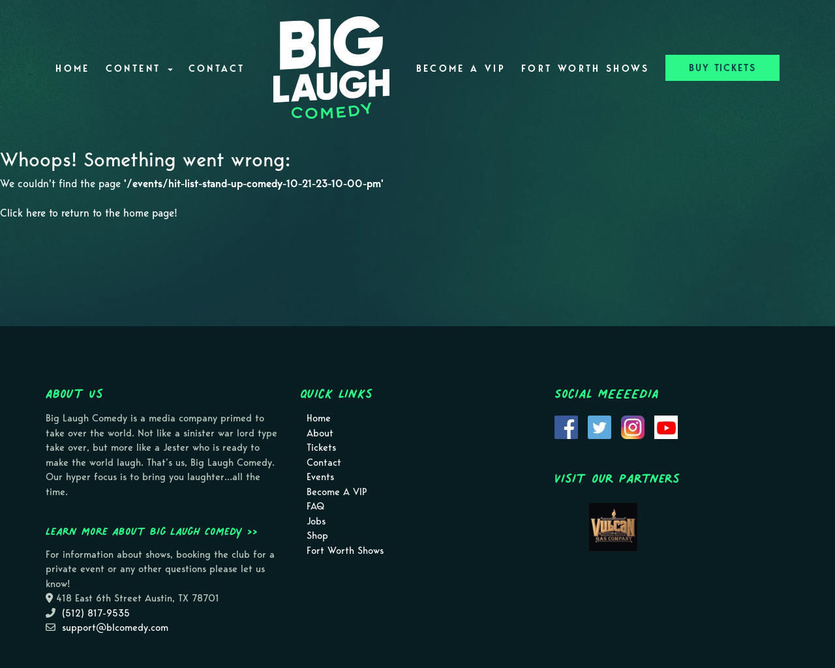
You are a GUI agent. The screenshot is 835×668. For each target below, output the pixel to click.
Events (320, 477)
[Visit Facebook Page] (566, 427)
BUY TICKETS (722, 68)
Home (72, 68)
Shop (317, 535)
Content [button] (139, 68)
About (320, 433)
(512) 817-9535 (96, 613)
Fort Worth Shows (585, 68)
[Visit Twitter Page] (599, 427)
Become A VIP (461, 68)
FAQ (315, 506)
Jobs (316, 521)
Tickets (321, 447)
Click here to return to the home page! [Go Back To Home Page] (88, 213)
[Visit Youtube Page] (666, 427)
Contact (217, 68)
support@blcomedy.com (115, 627)
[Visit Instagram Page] (633, 427)
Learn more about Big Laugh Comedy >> (152, 531)
